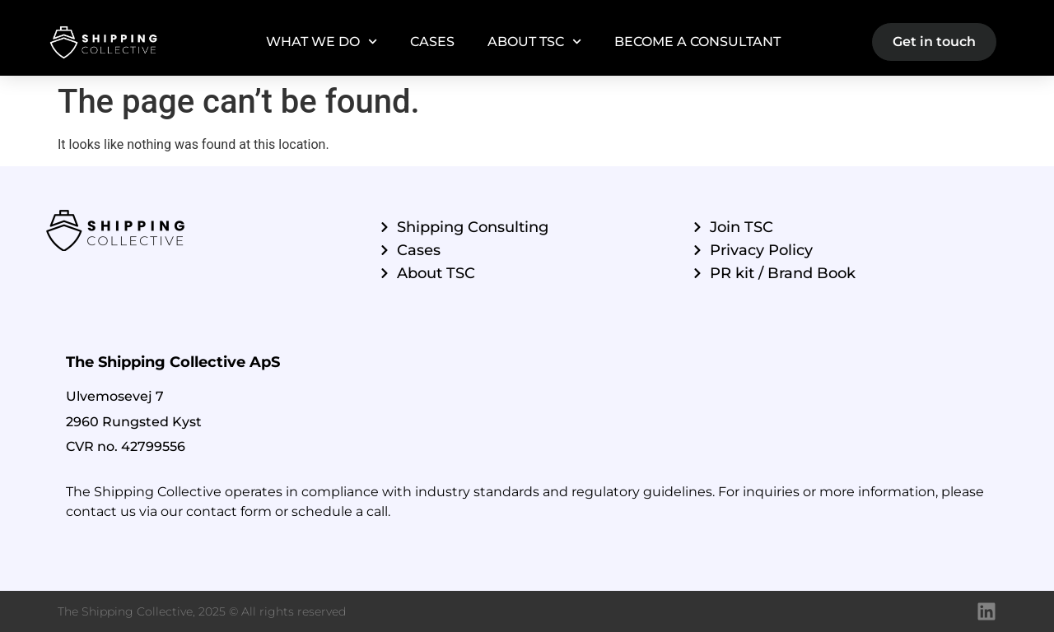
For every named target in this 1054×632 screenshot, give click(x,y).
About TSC (534, 41)
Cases (432, 41)
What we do (321, 41)
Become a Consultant (697, 41)
